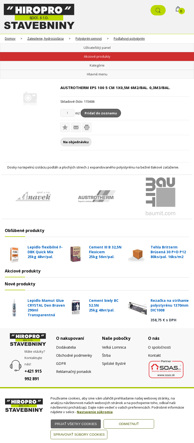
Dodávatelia (66, 347)
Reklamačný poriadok (73, 371)
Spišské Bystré (114, 363)
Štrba (106, 355)
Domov (10, 38)
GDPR (61, 363)
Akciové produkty (97, 56)
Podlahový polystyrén (129, 38)
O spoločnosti (159, 347)
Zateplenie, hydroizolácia (45, 38)
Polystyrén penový (89, 38)
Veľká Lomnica (114, 347)
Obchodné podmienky (74, 355)
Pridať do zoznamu (101, 113)
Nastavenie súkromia (95, 412)
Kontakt (154, 355)
